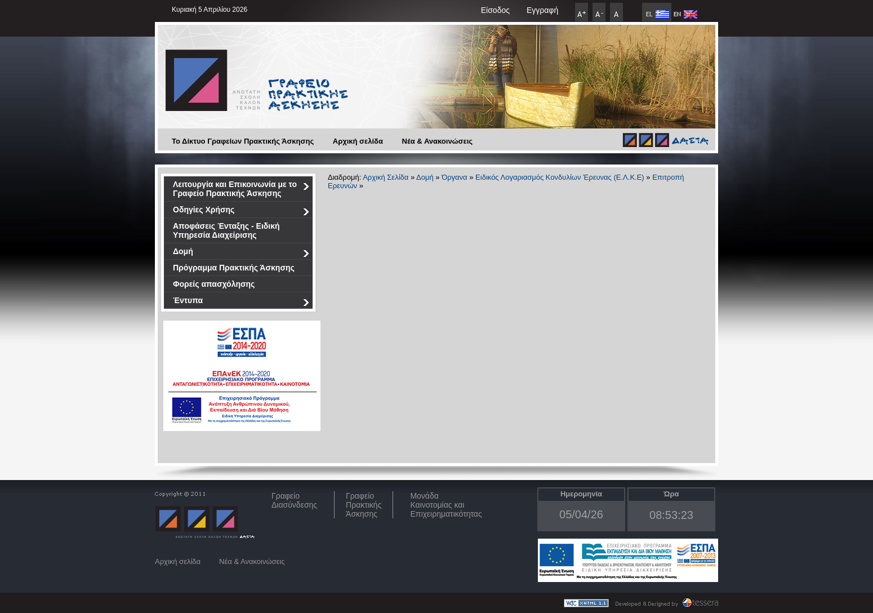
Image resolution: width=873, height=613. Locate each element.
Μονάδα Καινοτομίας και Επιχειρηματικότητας (446, 504)
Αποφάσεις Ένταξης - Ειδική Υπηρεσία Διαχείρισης (226, 230)
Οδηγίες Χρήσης (241, 211)
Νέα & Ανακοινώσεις (437, 141)
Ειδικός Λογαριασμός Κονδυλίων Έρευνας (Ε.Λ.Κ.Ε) (559, 177)
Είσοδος (495, 10)
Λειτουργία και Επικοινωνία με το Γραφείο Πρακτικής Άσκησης (241, 189)
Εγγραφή (542, 10)
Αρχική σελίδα (358, 141)
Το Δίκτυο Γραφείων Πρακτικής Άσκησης (243, 141)
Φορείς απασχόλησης (214, 283)
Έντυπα (241, 302)
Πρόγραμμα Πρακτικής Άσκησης (234, 267)
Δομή (241, 253)
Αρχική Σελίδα (385, 177)
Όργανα (454, 177)
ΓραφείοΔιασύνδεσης (294, 500)
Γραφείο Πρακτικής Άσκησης (363, 504)
